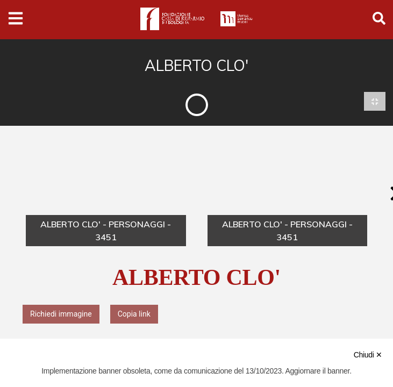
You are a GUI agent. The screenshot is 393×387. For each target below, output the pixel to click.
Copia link (134, 314)
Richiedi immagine (61, 314)
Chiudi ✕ (368, 354)
